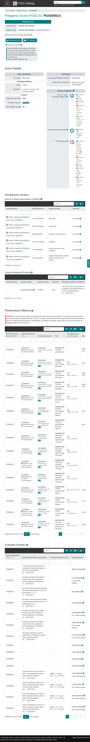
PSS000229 (25, 461)
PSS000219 (25, 409)
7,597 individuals (77, 673)
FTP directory (30, 40)
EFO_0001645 (71, 5)
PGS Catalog (10, 10)
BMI (66, 5)
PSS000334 (25, 488)
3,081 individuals (77, 665)
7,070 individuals (77, 684)
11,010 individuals (77, 635)
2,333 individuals (77, 602)
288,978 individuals (78, 569)
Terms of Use (52, 739)
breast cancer (57, 5)
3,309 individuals (77, 622)
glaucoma (63, 5)
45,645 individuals (77, 695)
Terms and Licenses (13, 45)
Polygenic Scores (21, 10)
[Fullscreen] (76, 204)
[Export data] (81, 204)
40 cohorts (76, 258)
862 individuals (76, 591)
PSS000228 (25, 449)
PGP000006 (75, 78)
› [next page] (83, 534)
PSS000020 (25, 396)
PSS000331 (10, 674)
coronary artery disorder (26, 30)
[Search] (64, 204)
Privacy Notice (40, 739)
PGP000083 (42, 487)
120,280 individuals (27, 290)
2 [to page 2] (63, 534)
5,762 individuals (77, 578)
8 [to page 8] (80, 534)
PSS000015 (25, 348)
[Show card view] (66, 329)
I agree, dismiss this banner (81, 737)
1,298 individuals (77, 652)
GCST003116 (23, 217)
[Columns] (76, 277)
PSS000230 (25, 436)
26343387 (18, 220)
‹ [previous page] (57, 534)
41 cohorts (76, 218)
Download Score (14, 40)
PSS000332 (25, 499)
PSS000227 (25, 475)
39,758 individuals (77, 706)
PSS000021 (25, 361)
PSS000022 (25, 372)
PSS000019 (25, 383)
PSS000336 (25, 509)
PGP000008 (42, 360)
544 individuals (76, 645)
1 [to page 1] (60, 534)
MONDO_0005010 (42, 30)
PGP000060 (42, 435)
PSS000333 (25, 522)
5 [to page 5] (73, 534)
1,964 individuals (77, 612)
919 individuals (76, 659)
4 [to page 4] (70, 534)
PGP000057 (42, 408)
